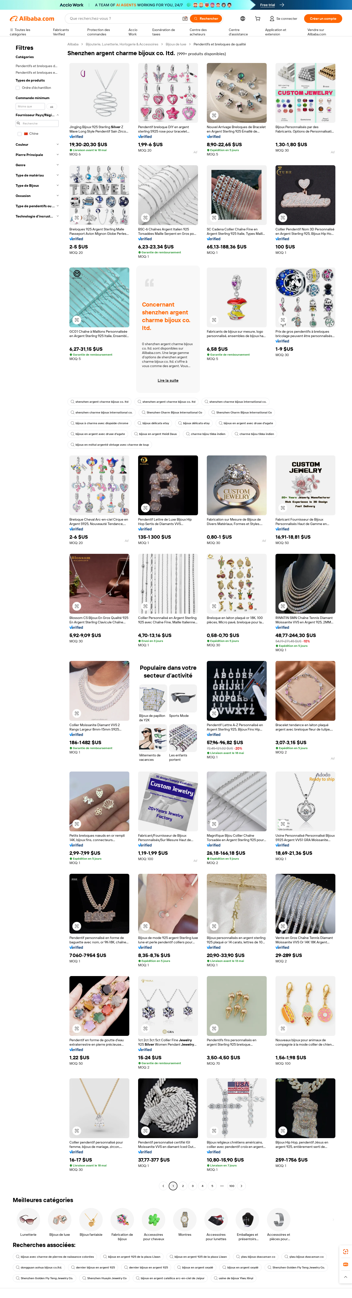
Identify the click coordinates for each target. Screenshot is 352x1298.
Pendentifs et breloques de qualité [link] (220, 44)
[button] (185, 18)
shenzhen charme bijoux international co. (235, 402)
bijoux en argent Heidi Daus (155, 434)
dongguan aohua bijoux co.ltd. (39, 1267)
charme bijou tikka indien (205, 434)
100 (231, 1186)
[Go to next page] (241, 1186)
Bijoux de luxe (176, 44)
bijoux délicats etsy (153, 423)
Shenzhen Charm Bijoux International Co (172, 412)
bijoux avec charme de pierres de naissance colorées (55, 1257)
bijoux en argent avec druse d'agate (246, 423)
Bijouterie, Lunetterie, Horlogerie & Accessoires (122, 44)
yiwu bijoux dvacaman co (255, 1257)
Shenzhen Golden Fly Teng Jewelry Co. (296, 1267)
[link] (345, 1251)
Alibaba (72, 44)
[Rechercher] (206, 18)
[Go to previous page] (163, 1186)
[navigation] (37, 615)
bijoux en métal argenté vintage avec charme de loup (110, 445)
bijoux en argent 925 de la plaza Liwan (131, 1257)
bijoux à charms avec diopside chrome (99, 423)
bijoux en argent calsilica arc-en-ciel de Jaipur (170, 1278)
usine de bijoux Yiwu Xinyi (233, 1278)
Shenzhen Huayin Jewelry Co (104, 1278)
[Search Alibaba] (124, 18)
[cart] (258, 19)
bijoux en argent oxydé (195, 1267)
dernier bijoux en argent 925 (93, 1267)
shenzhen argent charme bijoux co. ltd (99, 402)
